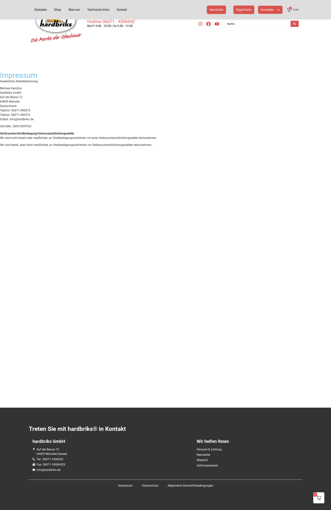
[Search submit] (295, 24)
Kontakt (122, 9)
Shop (57, 9)
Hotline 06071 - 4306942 (111, 21)
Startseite (40, 9)
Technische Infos (98, 9)
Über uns (74, 9)
